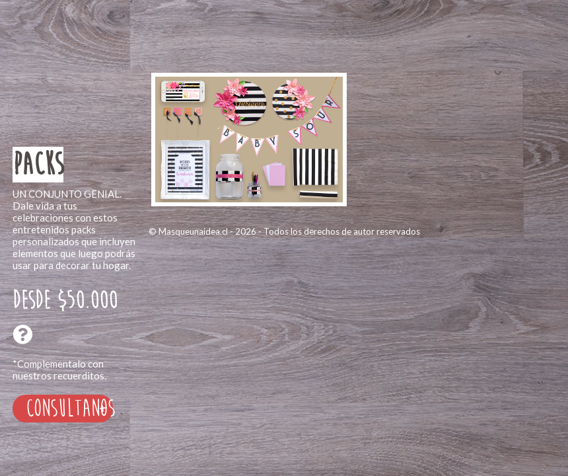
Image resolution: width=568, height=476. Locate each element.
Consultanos (70, 408)
